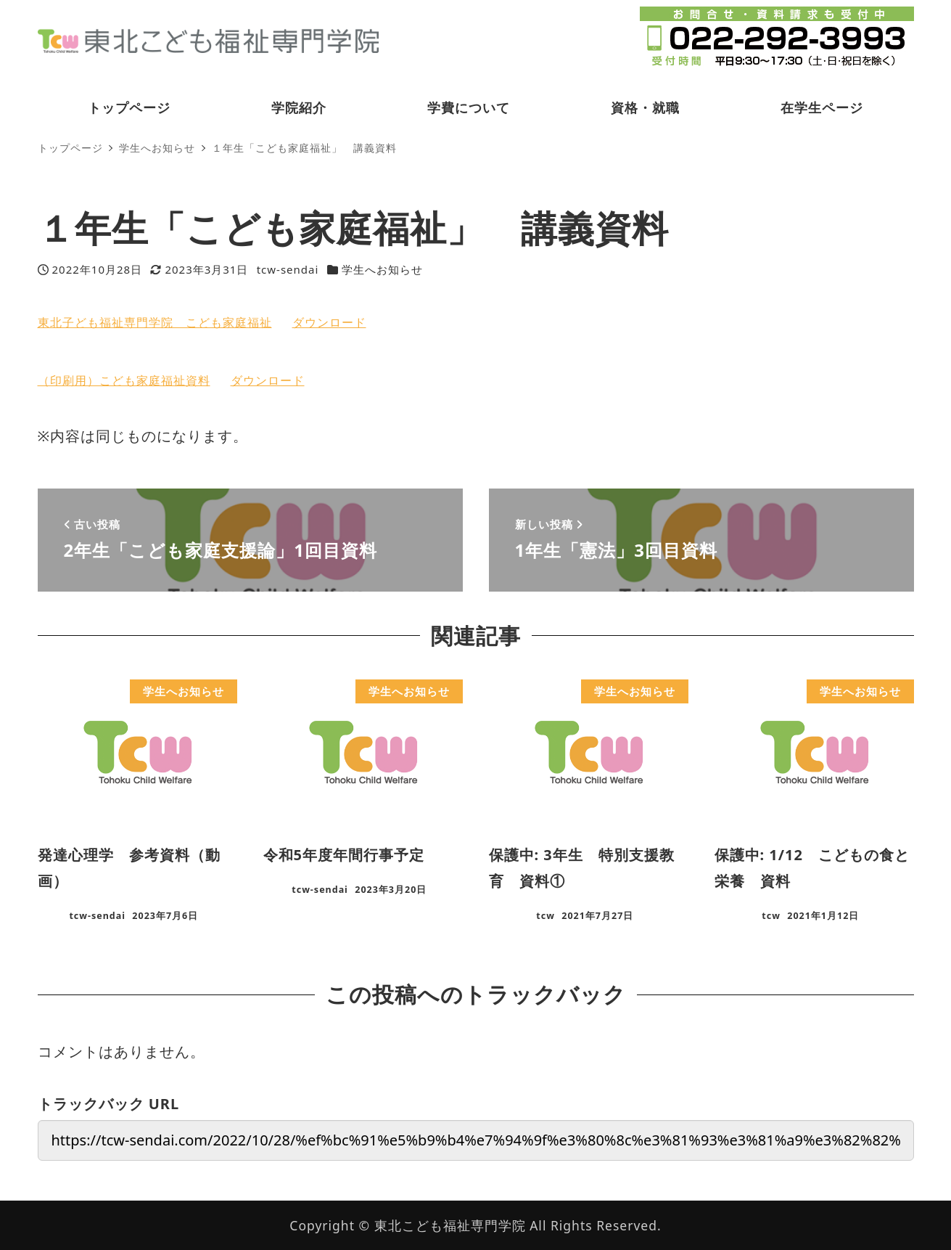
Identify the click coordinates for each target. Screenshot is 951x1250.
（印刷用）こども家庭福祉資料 (124, 380)
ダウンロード (329, 322)
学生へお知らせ (382, 269)
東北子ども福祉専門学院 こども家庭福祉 (155, 322)
